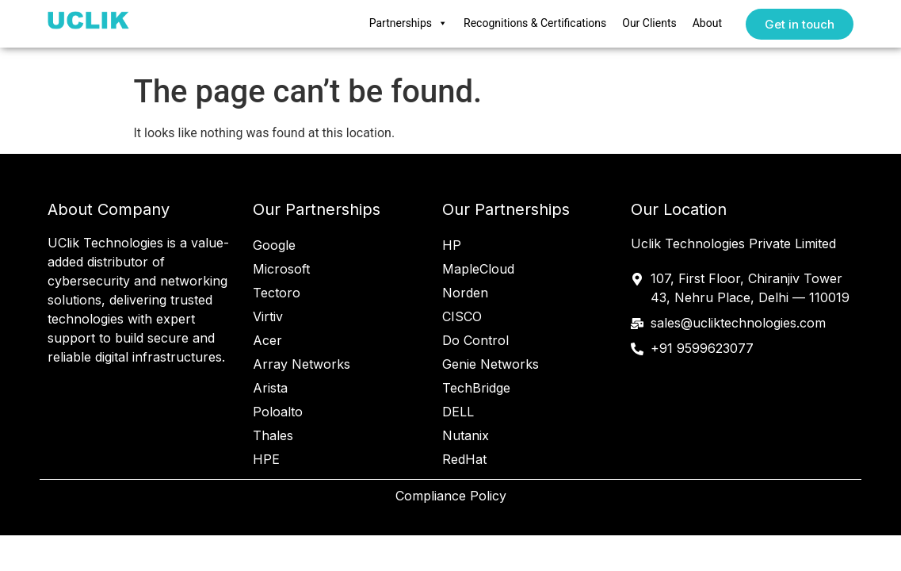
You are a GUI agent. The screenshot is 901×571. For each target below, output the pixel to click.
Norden (465, 293)
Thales (273, 435)
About (707, 23)
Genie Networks (490, 364)
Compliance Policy (450, 496)
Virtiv (268, 316)
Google (274, 245)
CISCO (462, 316)
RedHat (464, 459)
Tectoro (276, 293)
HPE (266, 459)
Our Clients (649, 23)
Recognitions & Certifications (535, 23)
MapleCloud (478, 269)
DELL (458, 412)
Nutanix (465, 435)
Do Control (475, 340)
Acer (267, 340)
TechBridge (476, 388)
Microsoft (281, 269)
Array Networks (301, 364)
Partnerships (408, 23)
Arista (270, 388)
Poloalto (278, 412)
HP (451, 245)
